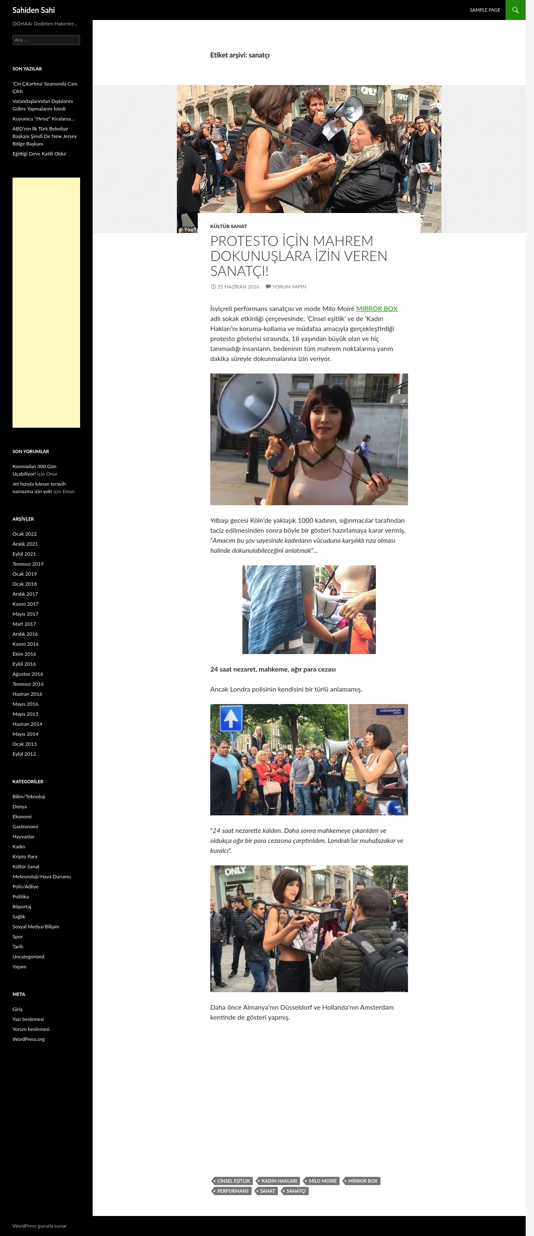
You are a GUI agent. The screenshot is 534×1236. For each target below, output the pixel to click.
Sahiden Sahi (34, 10)
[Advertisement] (46, 303)
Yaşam (19, 966)
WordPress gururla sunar (39, 1226)
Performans (233, 1190)
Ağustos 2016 (28, 674)
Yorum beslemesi (31, 1029)
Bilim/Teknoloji (29, 796)
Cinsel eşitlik (233, 1180)
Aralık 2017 (25, 594)
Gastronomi (25, 826)
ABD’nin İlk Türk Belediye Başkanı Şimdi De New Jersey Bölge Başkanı (45, 136)
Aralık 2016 (25, 634)
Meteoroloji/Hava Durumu (42, 876)
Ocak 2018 (25, 584)
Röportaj (22, 906)
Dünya (20, 806)
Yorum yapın (289, 286)
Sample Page (485, 10)
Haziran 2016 (27, 694)
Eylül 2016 (24, 664)
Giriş (18, 1009)
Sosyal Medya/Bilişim (36, 926)
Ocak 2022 (25, 534)
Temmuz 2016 (28, 684)
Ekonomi (22, 816)
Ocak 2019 (25, 574)
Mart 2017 (24, 624)
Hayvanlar (24, 836)
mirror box (363, 1180)
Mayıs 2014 (25, 734)
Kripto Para (25, 856)
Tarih (18, 946)
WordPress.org (29, 1039)
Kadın (19, 846)
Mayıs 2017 (25, 614)
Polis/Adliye (25, 886)
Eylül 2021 (24, 554)
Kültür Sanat (228, 226)
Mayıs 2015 (25, 714)
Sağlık (19, 916)
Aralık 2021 (25, 544)
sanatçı (296, 1190)
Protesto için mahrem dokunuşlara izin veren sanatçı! (299, 255)
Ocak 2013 (25, 744)
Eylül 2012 (24, 754)
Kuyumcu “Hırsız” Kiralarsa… (43, 118)
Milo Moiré (323, 1180)
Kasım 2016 (26, 644)
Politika (21, 896)
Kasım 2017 (26, 604)
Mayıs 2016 (25, 704)
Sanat (267, 1190)
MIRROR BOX (377, 308)
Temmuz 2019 (28, 564)
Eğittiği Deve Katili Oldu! (39, 153)
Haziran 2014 (27, 724)
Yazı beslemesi (28, 1019)
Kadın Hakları (279, 1180)
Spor (18, 936)
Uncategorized (28, 956)
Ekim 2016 (24, 654)
